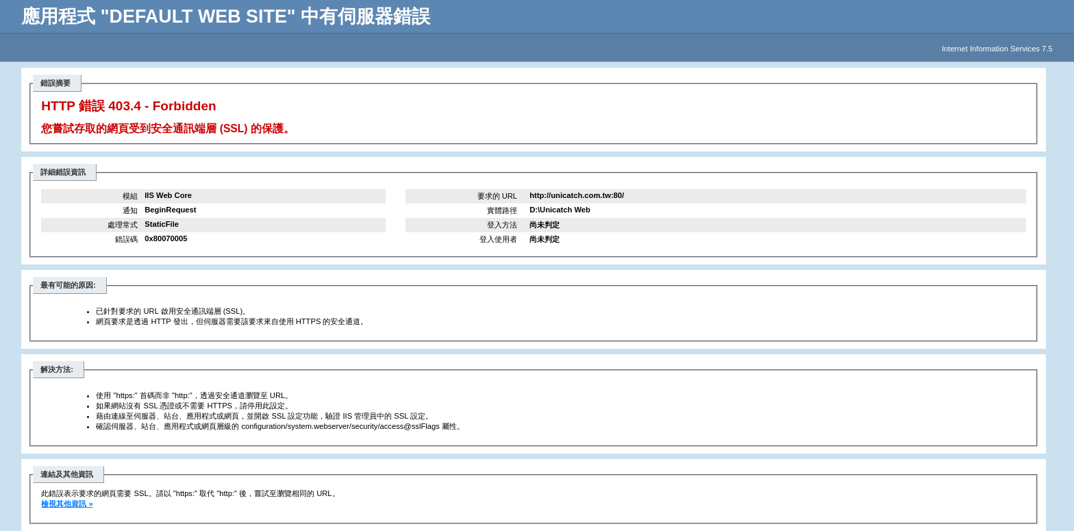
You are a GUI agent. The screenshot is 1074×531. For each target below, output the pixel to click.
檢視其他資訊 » (66, 503)
